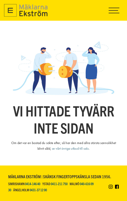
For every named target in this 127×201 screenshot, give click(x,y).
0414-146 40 (32, 184)
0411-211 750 (59, 184)
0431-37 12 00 (38, 190)
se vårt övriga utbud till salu (70, 148)
